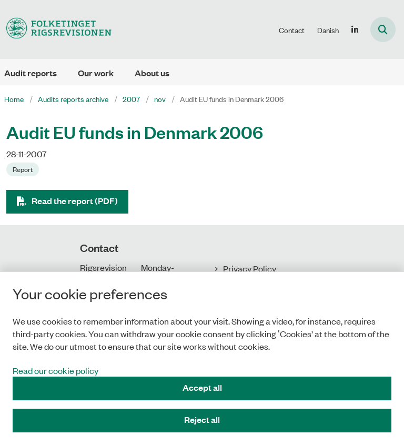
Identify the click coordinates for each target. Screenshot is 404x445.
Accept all (202, 387)
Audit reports (30, 73)
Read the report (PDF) (75, 201)
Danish (328, 30)
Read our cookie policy (55, 370)
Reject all (202, 419)
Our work (96, 73)
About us (152, 73)
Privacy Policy (249, 268)
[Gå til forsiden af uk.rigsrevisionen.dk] (56, 29)
